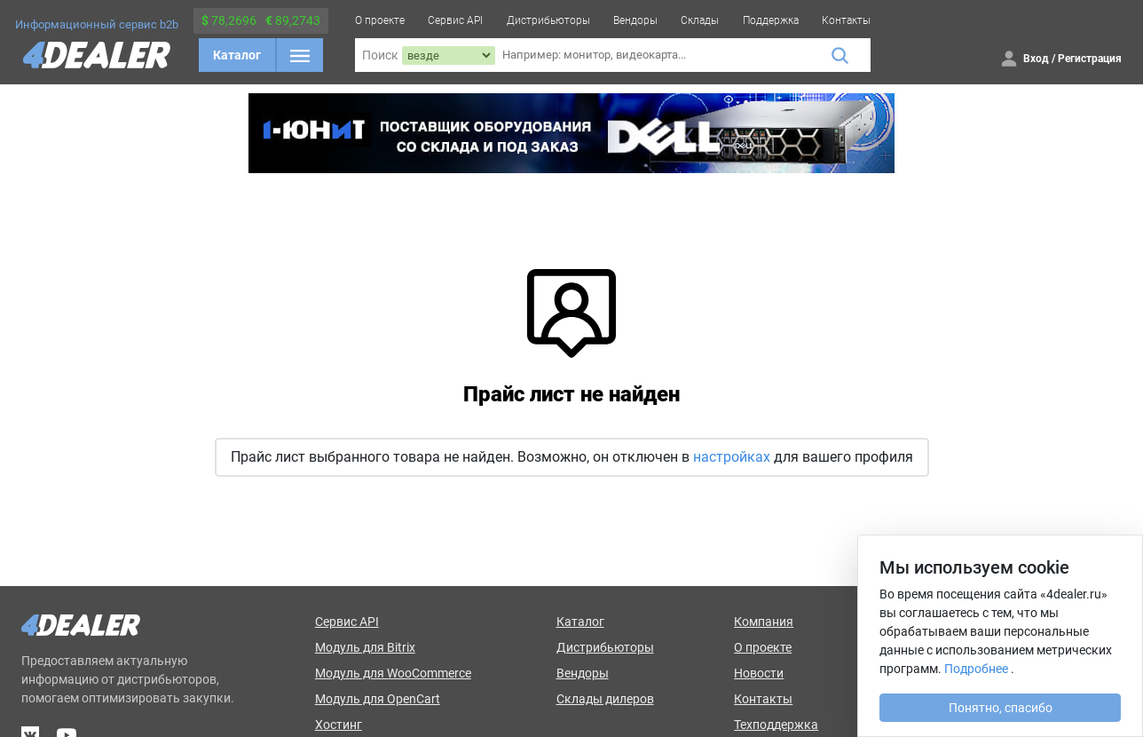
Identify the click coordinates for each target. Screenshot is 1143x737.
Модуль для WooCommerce (393, 673)
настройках (731, 456)
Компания (763, 621)
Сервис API (455, 20)
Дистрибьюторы (548, 20)
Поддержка (771, 20)
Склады (700, 20)
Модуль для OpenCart (377, 699)
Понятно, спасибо (1000, 708)
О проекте (380, 20)
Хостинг (338, 724)
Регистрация (1090, 58)
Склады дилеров (605, 699)
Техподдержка (776, 724)
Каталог (237, 55)
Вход (1036, 58)
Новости (759, 673)
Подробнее (976, 669)
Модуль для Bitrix (365, 647)
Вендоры (635, 20)
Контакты (846, 20)
